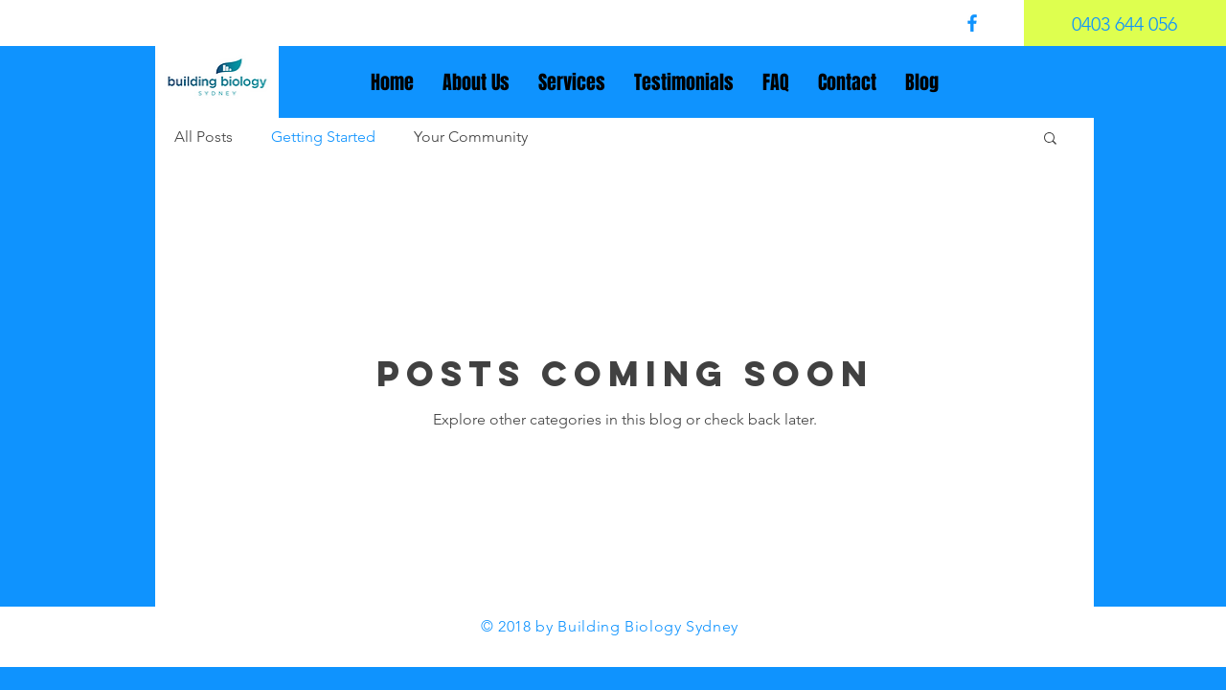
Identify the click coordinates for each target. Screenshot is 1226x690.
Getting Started (323, 136)
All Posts (203, 136)
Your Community (471, 136)
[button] (1050, 139)
